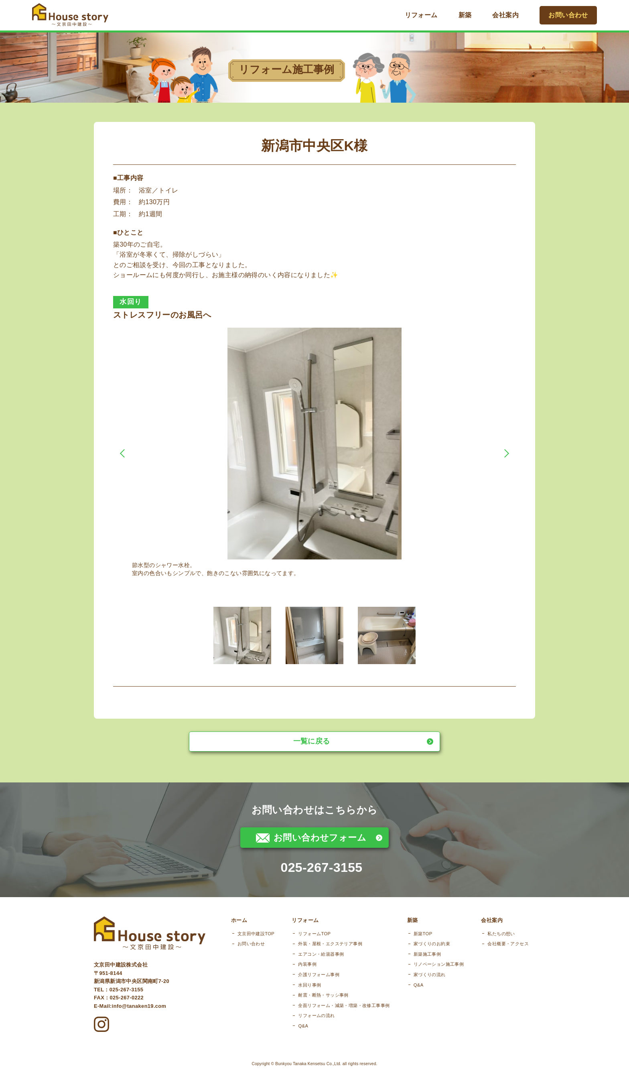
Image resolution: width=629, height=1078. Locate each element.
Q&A (293, 1034)
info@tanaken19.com (139, 1010)
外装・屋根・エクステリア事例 (320, 952)
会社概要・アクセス (508, 952)
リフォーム (426, 15)
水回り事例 (299, 993)
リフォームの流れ (306, 1023)
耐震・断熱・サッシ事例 (313, 1003)
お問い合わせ (571, 15)
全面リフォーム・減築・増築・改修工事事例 (333, 1013)
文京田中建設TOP (240, 941)
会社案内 (511, 15)
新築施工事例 (422, 962)
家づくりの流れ (424, 983)
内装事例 (297, 972)
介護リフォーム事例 (308, 983)
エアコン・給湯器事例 (311, 962)
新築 (470, 15)
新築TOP (417, 941)
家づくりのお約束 (426, 952)
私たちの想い (501, 941)
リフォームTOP (304, 941)
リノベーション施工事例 (433, 972)
